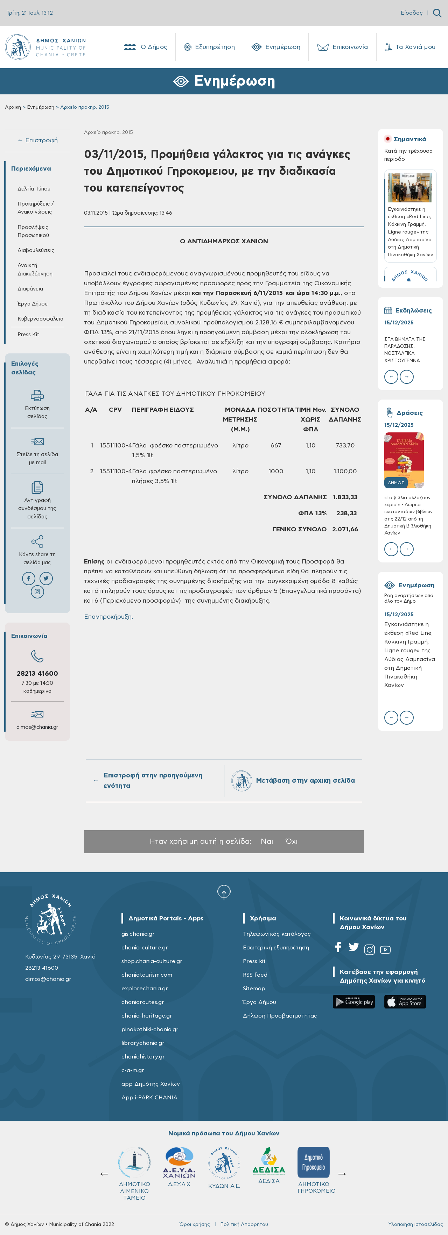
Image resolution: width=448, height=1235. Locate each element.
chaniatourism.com (146, 975)
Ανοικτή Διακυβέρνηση (35, 269)
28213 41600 (37, 673)
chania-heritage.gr (146, 1016)
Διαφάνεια (30, 289)
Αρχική (13, 107)
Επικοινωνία (342, 47)
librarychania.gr (142, 1043)
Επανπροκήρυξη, (108, 617)
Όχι (292, 841)
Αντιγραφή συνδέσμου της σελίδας (37, 500)
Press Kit (29, 334)
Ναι (267, 841)
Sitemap (254, 988)
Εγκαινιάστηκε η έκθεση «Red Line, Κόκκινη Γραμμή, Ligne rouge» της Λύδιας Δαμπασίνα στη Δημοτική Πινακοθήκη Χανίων (409, 655)
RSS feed (255, 975)
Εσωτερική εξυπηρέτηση (276, 947)
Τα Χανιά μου (410, 47)
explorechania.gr (144, 988)
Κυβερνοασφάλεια (40, 319)
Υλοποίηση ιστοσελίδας (415, 1224)
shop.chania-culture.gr (151, 961)
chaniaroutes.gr (142, 1002)
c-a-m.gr (132, 1070)
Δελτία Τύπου (34, 189)
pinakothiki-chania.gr (149, 1029)
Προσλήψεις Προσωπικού (33, 231)
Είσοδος (412, 13)
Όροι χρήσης (195, 1224)
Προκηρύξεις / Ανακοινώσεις (36, 208)
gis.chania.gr (138, 934)
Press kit (254, 961)
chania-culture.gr (144, 947)
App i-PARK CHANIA (149, 1097)
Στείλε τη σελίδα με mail (37, 450)
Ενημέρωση (275, 47)
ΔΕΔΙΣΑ (179, 1165)
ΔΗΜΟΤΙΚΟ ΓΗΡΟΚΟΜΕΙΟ (227, 1170)
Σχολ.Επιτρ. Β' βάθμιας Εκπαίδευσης (315, 1173)
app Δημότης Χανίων (150, 1084)
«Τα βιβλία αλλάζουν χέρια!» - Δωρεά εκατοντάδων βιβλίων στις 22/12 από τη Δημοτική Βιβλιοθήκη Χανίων (408, 516)
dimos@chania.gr (37, 727)
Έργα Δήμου (33, 304)
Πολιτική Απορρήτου (244, 1224)
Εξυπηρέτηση (209, 47)
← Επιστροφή (37, 140)
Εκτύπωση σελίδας (37, 404)
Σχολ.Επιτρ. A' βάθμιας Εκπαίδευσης (270, 1173)
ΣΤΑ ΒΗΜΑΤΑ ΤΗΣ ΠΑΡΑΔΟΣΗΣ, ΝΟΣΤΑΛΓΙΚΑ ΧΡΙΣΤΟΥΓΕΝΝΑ (405, 350)
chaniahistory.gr (143, 1057)
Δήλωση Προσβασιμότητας (280, 1016)
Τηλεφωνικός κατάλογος (277, 934)
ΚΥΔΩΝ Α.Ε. (134, 1168)
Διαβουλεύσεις (36, 250)
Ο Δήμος (145, 47)
